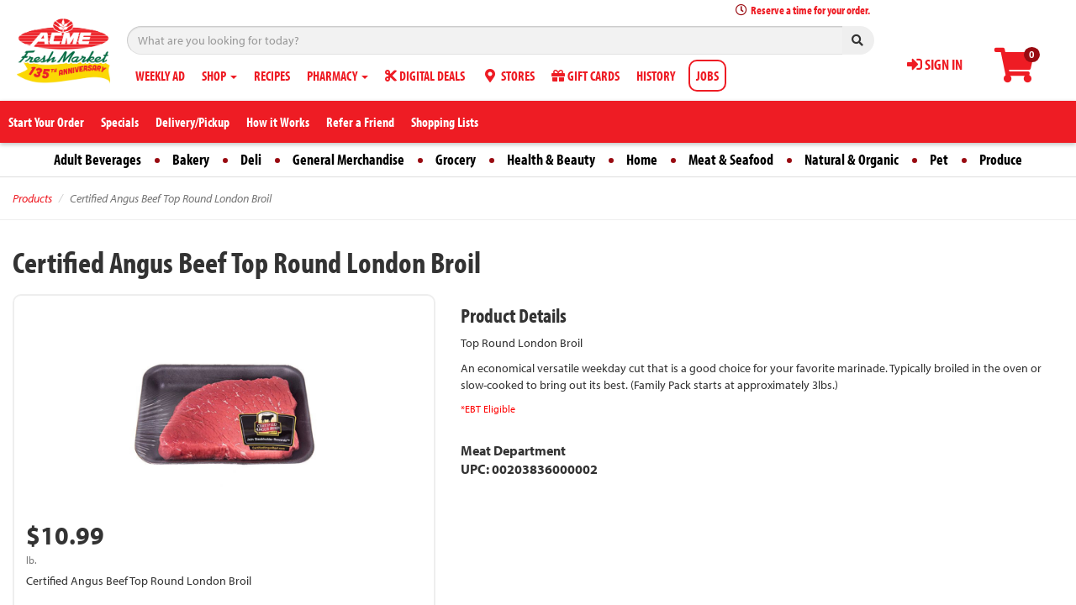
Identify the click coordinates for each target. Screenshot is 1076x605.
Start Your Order (46, 121)
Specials (120, 121)
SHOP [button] (219, 75)
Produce (1000, 159)
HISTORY (655, 75)
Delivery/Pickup (192, 121)
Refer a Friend (360, 121)
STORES (508, 75)
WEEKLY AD (160, 75)
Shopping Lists (444, 121)
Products (32, 198)
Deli (250, 159)
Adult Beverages (97, 159)
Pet (939, 159)
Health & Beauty (551, 159)
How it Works (277, 121)
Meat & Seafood (730, 159)
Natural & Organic (851, 159)
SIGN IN (935, 64)
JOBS (707, 75)
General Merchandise (348, 159)
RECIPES (272, 75)
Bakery (190, 159)
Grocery (455, 159)
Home (641, 159)
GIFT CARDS (585, 75)
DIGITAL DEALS (425, 75)
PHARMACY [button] (337, 75)
